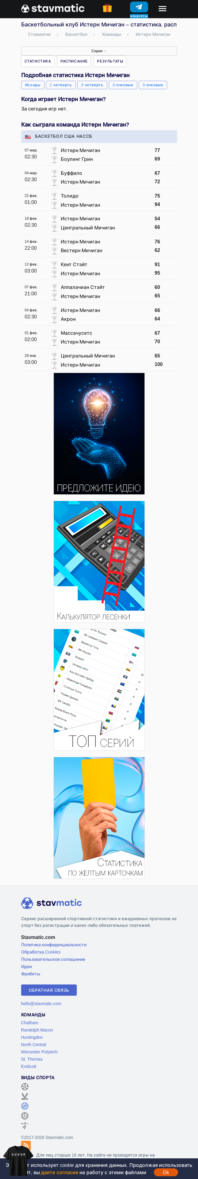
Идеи (26, 966)
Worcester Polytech (39, 1051)
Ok (166, 1172)
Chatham (29, 1022)
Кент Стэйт (74, 264)
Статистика (37, 61)
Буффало (71, 173)
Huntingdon (32, 1037)
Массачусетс (76, 333)
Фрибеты (30, 973)
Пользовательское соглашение (53, 959)
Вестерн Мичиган (81, 250)
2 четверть (92, 85)
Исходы (33, 85)
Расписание (74, 61)
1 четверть (61, 85)
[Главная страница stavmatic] (52, 8)
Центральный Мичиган (88, 228)
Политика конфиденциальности (54, 944)
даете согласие (59, 1172)
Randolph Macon (37, 1029)
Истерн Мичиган (80, 150)
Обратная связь (49, 990)
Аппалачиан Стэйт (83, 287)
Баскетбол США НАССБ (59, 136)
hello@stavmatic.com (41, 1003)
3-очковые (153, 85)
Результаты (110, 61)
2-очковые (123, 85)
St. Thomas (32, 1059)
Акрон (68, 319)
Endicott (29, 1066)
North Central (33, 1044)
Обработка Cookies (40, 951)
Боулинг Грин (77, 159)
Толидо (70, 196)
